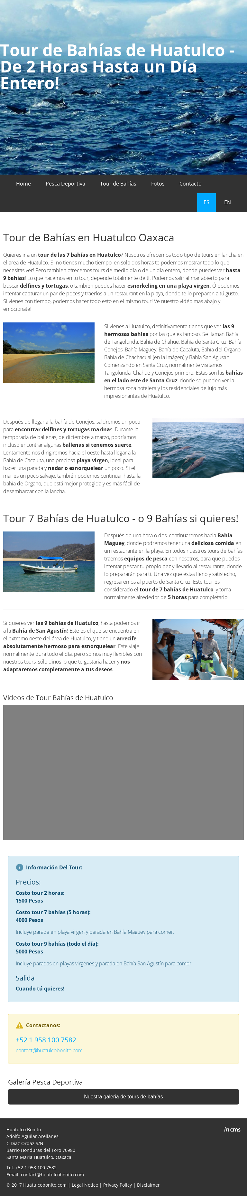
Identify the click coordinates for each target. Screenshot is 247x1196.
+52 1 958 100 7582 (46, 1039)
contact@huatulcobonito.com (49, 1050)
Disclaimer (148, 1185)
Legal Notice (85, 1185)
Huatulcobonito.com (45, 1185)
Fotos (158, 183)
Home (23, 183)
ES (206, 202)
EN (227, 202)
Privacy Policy (117, 1185)
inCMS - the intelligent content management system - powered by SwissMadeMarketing (232, 1130)
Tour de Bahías (118, 183)
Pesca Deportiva (65, 183)
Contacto (190, 183)
